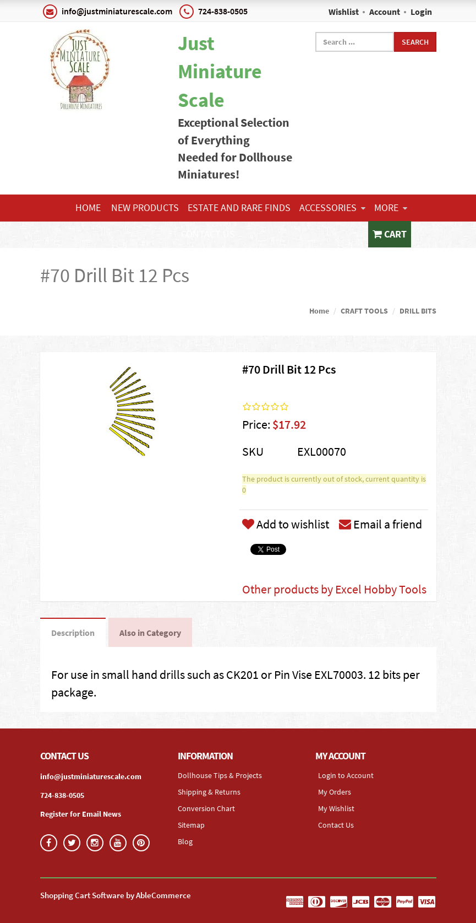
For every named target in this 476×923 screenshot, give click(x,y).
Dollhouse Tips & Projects (220, 775)
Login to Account (346, 775)
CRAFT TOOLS (364, 311)
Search (415, 42)
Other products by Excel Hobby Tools (334, 589)
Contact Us (208, 234)
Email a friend (380, 524)
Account (384, 11)
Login (421, 11)
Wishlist (344, 11)
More (390, 207)
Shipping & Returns (209, 792)
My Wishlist (336, 808)
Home (88, 207)
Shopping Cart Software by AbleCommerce (115, 895)
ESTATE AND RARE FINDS (239, 207)
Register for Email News (80, 814)
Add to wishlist (285, 524)
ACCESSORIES (332, 207)
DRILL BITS (418, 311)
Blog (185, 841)
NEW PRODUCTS (145, 207)
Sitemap (191, 825)
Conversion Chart (206, 808)
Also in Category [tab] (150, 632)
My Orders (334, 792)
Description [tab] (73, 632)
